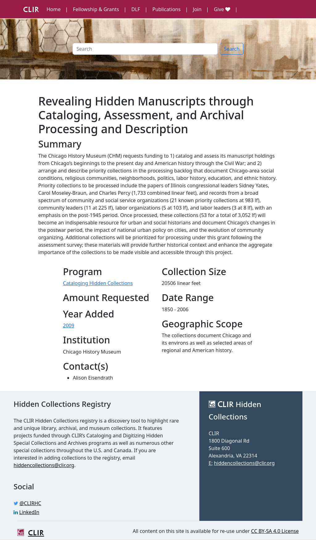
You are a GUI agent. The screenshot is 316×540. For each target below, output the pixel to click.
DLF (135, 9)
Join (197, 9)
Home (54, 9)
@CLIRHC (30, 503)
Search (232, 48)
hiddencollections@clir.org (44, 465)
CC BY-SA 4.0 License (275, 531)
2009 (68, 325)
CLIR (26, 9)
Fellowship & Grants (96, 9)
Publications (166, 9)
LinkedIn (29, 512)
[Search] (145, 49)
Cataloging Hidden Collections (98, 283)
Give (222, 9)
